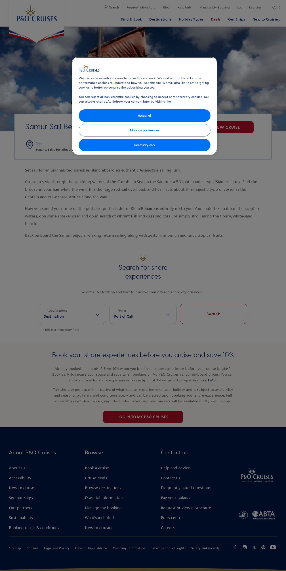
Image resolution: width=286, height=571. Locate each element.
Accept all (144, 115)
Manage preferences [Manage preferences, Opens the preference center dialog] (144, 130)
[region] (144, 106)
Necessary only (144, 145)
